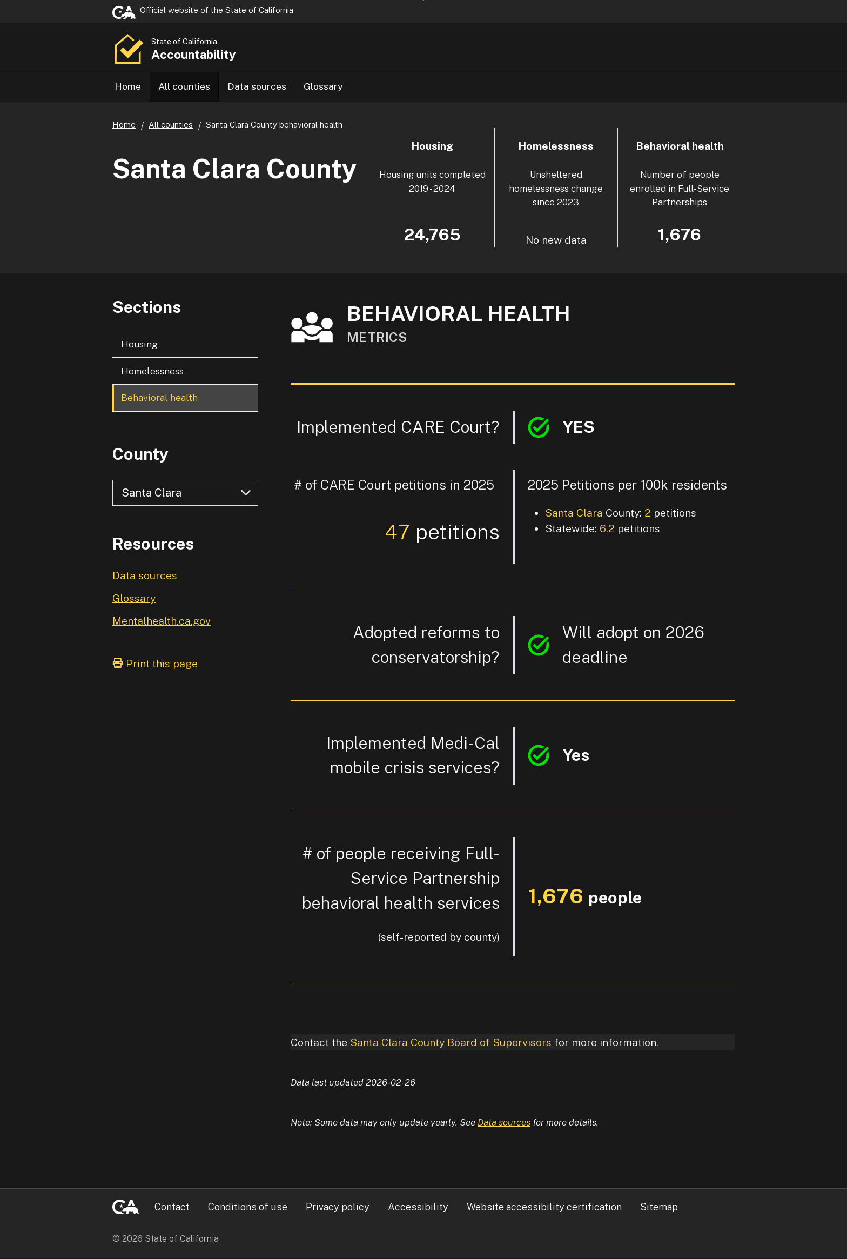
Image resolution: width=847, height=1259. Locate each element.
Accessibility (418, 1207)
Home (128, 86)
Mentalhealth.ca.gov (161, 621)
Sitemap (659, 1207)
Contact (172, 1207)
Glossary (323, 86)
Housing (139, 344)
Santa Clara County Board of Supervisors (451, 1042)
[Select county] (185, 493)
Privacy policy (337, 1207)
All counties (184, 86)
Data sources (256, 86)
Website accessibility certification (544, 1207)
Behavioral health (159, 398)
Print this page (155, 664)
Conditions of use (247, 1207)
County (140, 454)
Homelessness (152, 371)
